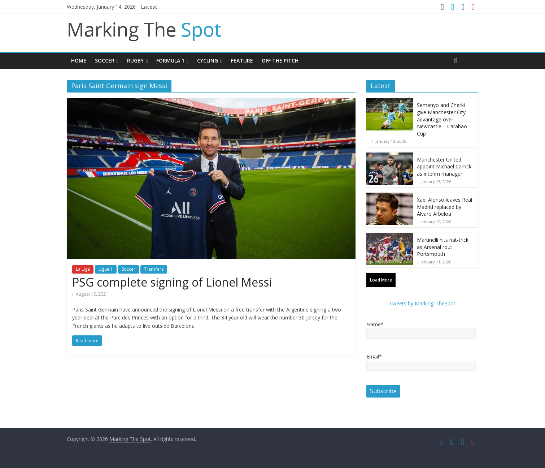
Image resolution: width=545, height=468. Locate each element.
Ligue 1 (106, 269)
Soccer (104, 60)
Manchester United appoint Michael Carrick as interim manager (444, 166)
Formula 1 (170, 60)
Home (78, 60)
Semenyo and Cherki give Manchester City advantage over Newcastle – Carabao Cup (442, 119)
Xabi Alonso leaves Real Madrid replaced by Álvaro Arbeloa (444, 206)
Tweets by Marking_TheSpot (422, 303)
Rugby (135, 60)
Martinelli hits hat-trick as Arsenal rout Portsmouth (442, 246)
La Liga (83, 269)
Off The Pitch (280, 60)
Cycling (207, 60)
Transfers (154, 269)
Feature (242, 60)
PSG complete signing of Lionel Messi (172, 282)
